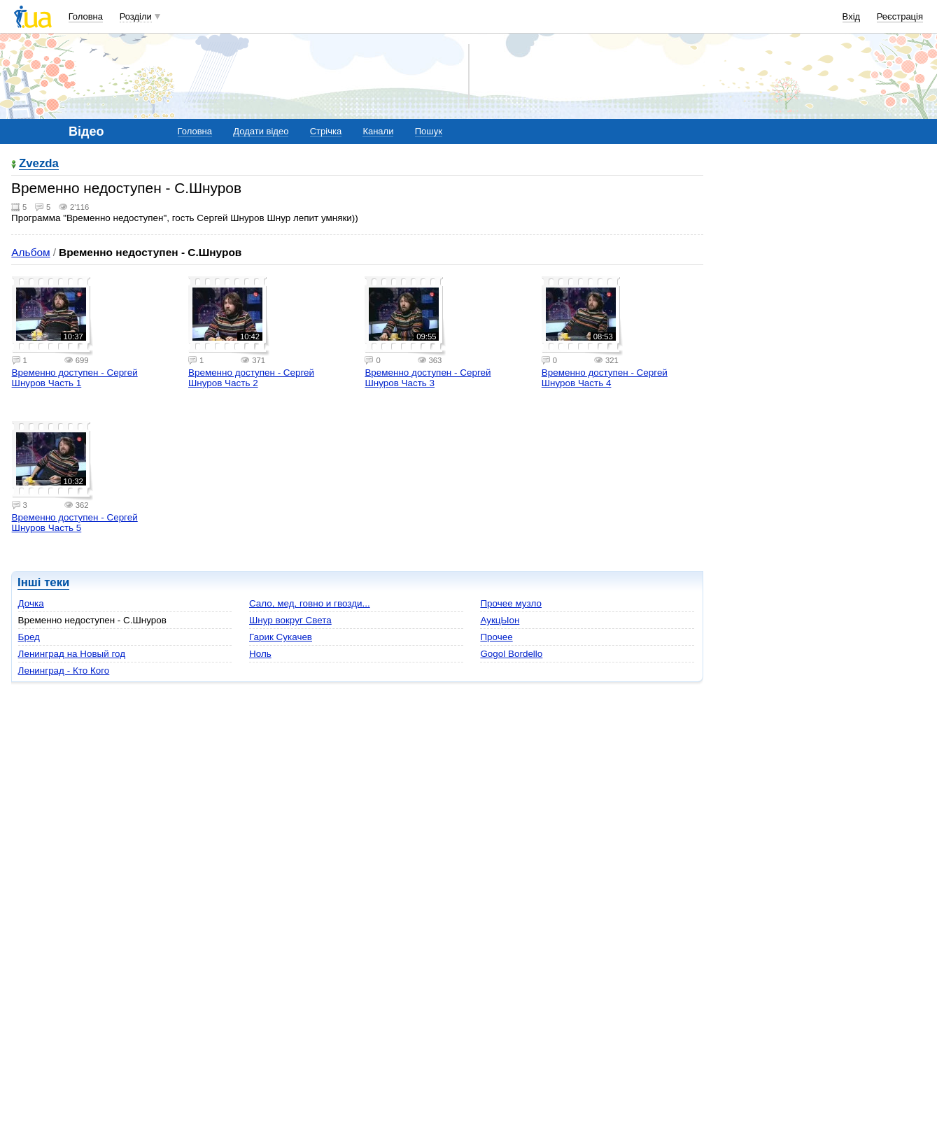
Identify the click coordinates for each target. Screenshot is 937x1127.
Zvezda (39, 164)
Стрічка (325, 131)
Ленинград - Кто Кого (64, 670)
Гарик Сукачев (280, 637)
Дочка (31, 603)
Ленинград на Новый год (72, 653)
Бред (29, 637)
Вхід (852, 16)
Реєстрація (900, 16)
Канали (377, 131)
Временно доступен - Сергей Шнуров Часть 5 (75, 522)
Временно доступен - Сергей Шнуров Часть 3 (428, 377)
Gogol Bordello (511, 653)
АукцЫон (499, 620)
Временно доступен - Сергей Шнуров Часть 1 (75, 377)
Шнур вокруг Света (290, 620)
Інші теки (43, 582)
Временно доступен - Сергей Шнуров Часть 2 (251, 377)
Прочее (496, 637)
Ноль (260, 653)
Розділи (136, 16)
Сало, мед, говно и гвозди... (309, 603)
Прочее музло (511, 603)
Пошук (428, 131)
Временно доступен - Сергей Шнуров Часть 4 (605, 377)
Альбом (30, 252)
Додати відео (260, 131)
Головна (86, 16)
